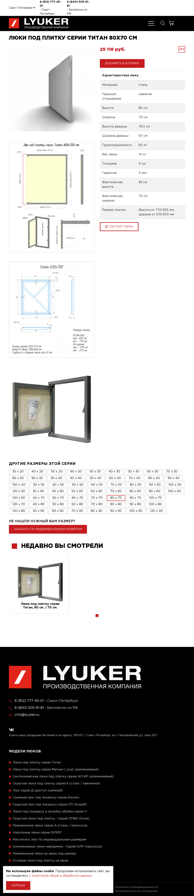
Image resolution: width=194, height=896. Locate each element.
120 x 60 (18, 497)
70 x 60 (116, 491)
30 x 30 (95, 471)
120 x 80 (18, 511)
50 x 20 (57, 471)
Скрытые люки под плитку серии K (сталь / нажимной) (56, 783)
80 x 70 (116, 497)
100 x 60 (174, 491)
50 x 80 (58, 504)
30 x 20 (18, 471)
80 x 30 (18, 478)
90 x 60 (154, 491)
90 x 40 (173, 478)
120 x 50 (18, 491)
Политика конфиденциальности (136, 887)
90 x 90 (116, 511)
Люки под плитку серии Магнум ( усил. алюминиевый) (56, 769)
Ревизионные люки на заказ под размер (44, 853)
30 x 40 (56, 478)
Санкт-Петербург (22, 7)
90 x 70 (135, 497)
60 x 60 (96, 491)
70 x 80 (96, 504)
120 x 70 (18, 504)
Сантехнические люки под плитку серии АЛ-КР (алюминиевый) (63, 776)
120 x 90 (156, 511)
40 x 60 (58, 491)
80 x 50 (135, 484)
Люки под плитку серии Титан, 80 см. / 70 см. (40, 606)
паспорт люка (119, 226)
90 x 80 (135, 504)
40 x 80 (39, 504)
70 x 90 (77, 511)
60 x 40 (115, 478)
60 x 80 (77, 504)
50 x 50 (77, 484)
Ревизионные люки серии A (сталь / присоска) (50, 825)
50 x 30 (133, 471)
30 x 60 (38, 491)
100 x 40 (18, 484)
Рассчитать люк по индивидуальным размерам (49, 839)
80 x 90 (96, 511)
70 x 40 (134, 478)
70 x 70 (96, 497)
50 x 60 (77, 491)
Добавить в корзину (122, 63)
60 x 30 (152, 471)
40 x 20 (37, 471)
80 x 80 (116, 504)
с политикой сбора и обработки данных (60, 875)
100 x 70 (155, 497)
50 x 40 (95, 478)
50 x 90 (38, 511)
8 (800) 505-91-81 (78, 4)
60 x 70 (77, 497)
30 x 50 (39, 484)
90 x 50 (155, 484)
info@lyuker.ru (27, 714)
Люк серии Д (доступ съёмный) (38, 790)
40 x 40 (76, 478)
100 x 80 (155, 504)
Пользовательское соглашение (136, 891)
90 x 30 (37, 478)
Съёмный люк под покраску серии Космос (46, 797)
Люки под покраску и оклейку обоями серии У (50, 811)
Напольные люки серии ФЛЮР (37, 832)
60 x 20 (76, 471)
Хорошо (18, 885)
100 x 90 (135, 511)
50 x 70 (58, 497)
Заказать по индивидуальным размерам (48, 529)
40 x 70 (39, 497)
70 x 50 (116, 484)
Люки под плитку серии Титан (37, 762)
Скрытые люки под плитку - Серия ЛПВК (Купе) (51, 818)
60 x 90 (58, 511)
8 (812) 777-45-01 (50, 4)
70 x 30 (172, 471)
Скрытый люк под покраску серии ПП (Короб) (50, 804)
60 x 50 (97, 484)
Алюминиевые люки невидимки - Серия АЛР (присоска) (57, 846)
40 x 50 (58, 484)
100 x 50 (174, 484)
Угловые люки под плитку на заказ (40, 860)
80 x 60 (135, 491)
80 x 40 (154, 478)
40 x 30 (114, 471)
